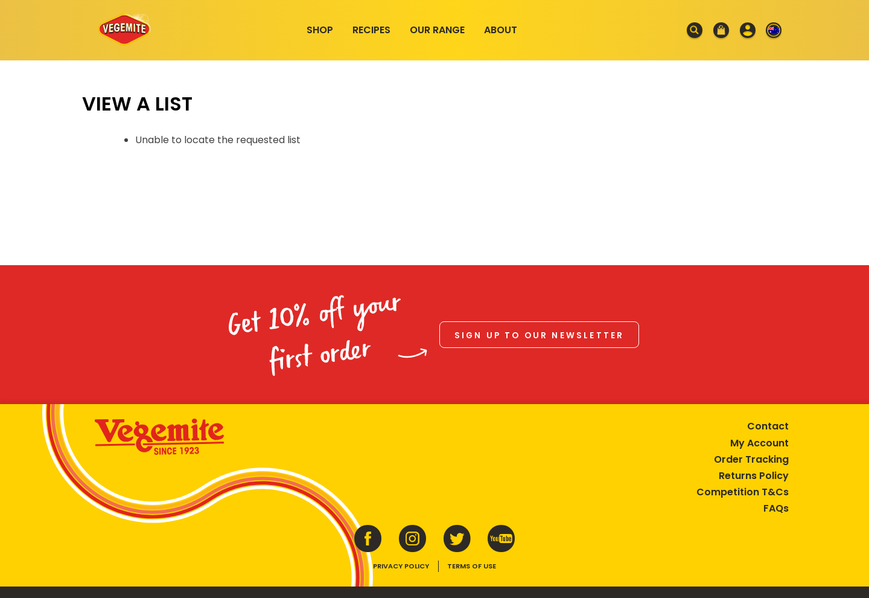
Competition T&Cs (735, 486)
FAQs (768, 502)
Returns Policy (746, 469)
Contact (760, 420)
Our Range (437, 30)
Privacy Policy (401, 560)
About (500, 30)
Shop (320, 30)
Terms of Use (471, 560)
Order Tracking (743, 453)
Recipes (371, 30)
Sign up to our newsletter (539, 330)
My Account (751, 436)
